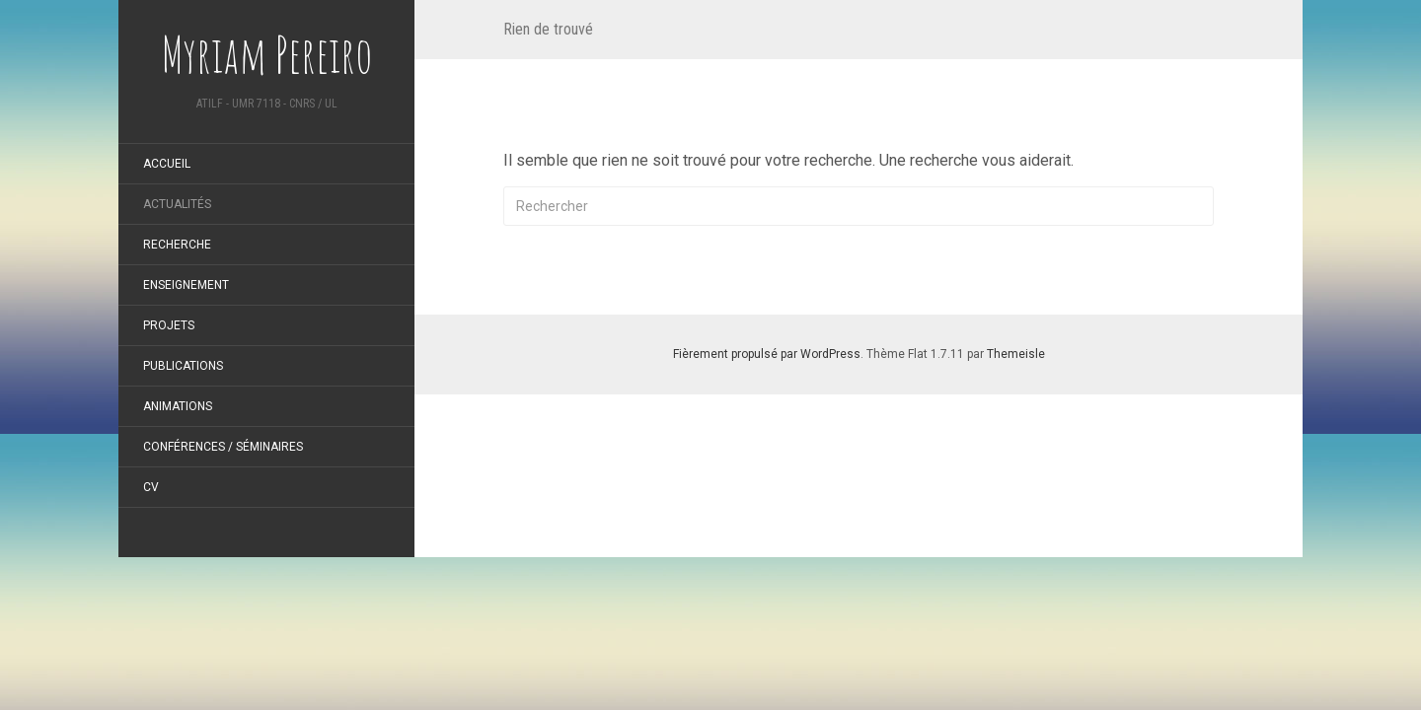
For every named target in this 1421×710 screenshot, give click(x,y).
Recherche (177, 244)
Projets (168, 325)
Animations (177, 406)
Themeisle (1016, 354)
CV (151, 487)
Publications (183, 366)
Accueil (166, 164)
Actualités (177, 204)
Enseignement (186, 285)
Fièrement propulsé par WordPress (766, 354)
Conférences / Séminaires (223, 447)
